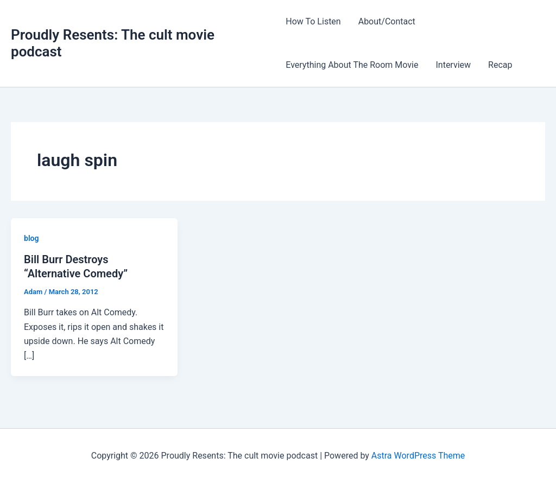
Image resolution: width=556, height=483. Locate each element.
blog (31, 238)
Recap (500, 65)
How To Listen (313, 21)
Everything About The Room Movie (352, 65)
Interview (453, 65)
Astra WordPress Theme (418, 455)
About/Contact (386, 21)
